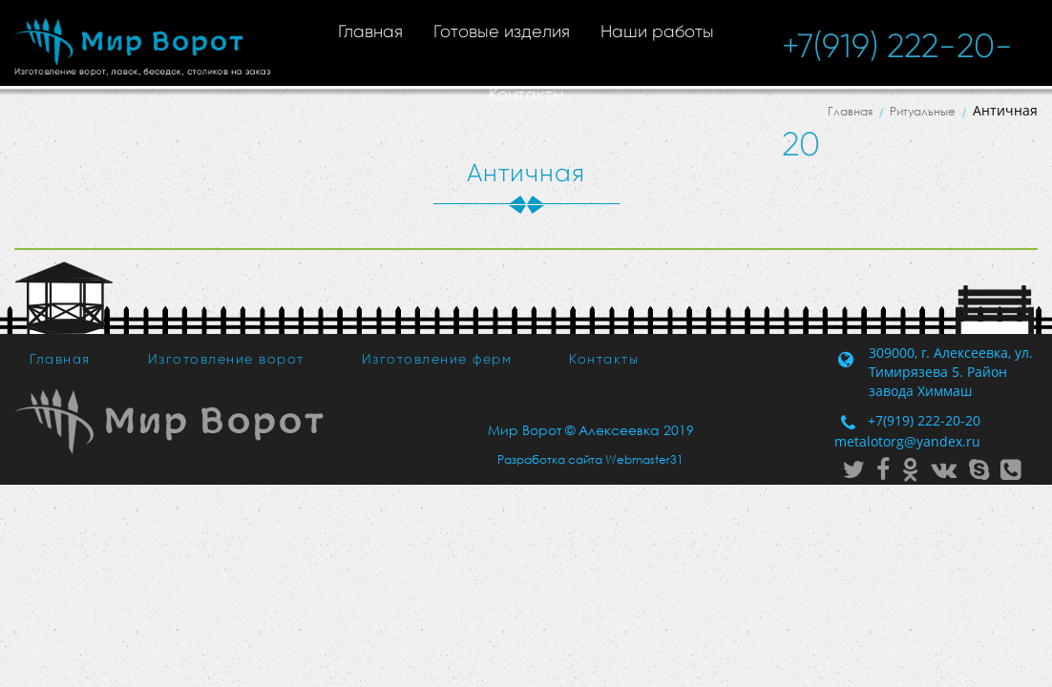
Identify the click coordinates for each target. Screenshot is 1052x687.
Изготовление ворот (226, 358)
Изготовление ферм (437, 358)
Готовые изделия (501, 31)
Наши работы (657, 31)
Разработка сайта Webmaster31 (590, 459)
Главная (370, 31)
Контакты (526, 94)
